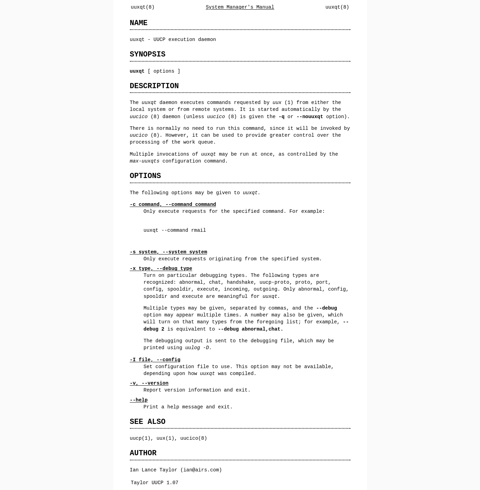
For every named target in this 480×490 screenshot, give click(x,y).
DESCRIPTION (154, 86)
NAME (139, 23)
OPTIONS (145, 176)
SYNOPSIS (148, 54)
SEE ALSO (148, 422)
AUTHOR (143, 453)
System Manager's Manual (240, 7)
